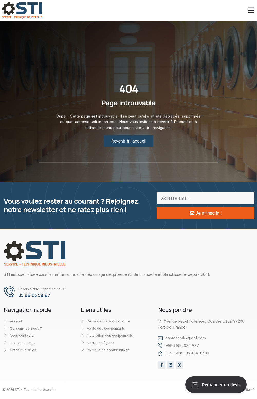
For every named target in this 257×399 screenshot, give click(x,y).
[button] (244, 10)
